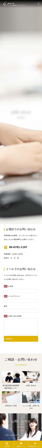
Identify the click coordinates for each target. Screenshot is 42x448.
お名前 (8, 286)
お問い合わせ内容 (13, 316)
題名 (5, 306)
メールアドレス (12, 296)
